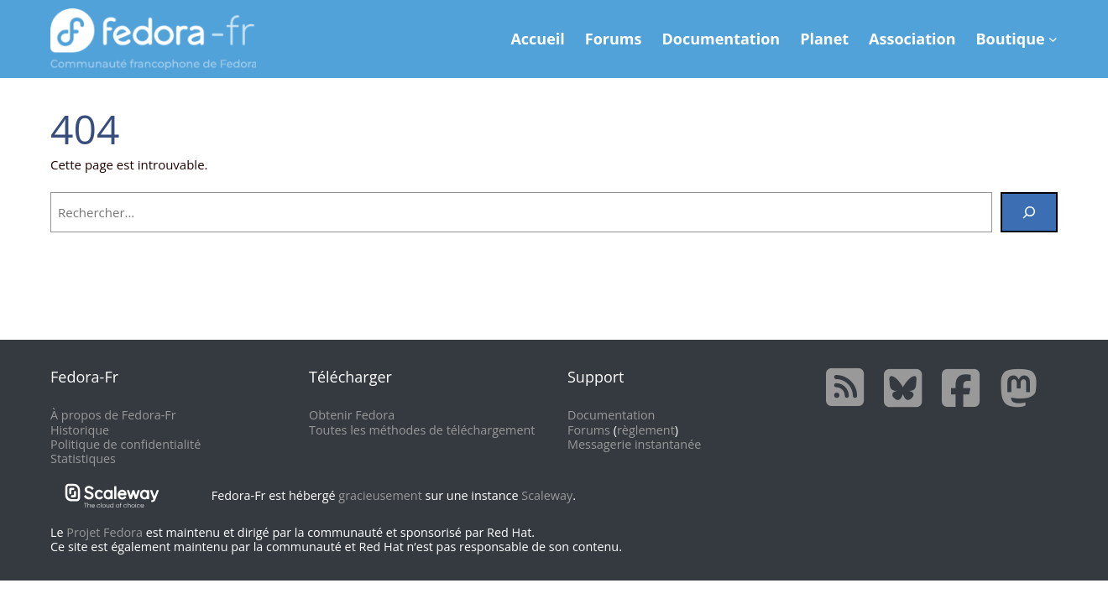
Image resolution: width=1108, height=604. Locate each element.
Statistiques (83, 458)
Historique (79, 430)
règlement (646, 430)
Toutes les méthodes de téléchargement (422, 430)
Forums (588, 430)
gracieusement (379, 495)
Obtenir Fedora (352, 415)
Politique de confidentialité (125, 444)
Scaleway (546, 495)
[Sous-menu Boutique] (1053, 39)
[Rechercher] (1029, 212)
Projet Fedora (104, 532)
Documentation (611, 415)
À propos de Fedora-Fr (113, 415)
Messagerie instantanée (634, 444)
